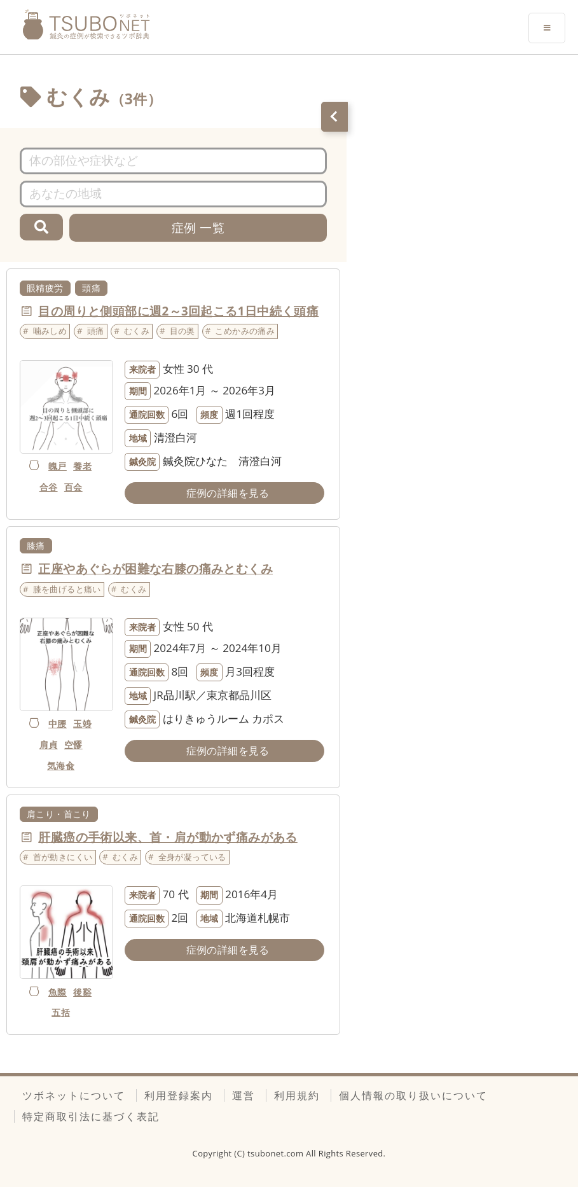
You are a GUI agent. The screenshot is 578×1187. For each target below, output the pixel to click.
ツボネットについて (73, 1095)
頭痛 (91, 288)
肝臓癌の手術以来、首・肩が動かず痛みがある (167, 837)
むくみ (136, 331)
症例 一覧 (198, 227)
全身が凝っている (192, 857)
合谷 (48, 487)
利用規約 (297, 1095)
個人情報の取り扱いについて (413, 1095)
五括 (61, 1012)
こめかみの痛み (245, 331)
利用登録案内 (178, 1095)
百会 (73, 487)
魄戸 (57, 466)
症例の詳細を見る (228, 493)
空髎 (73, 745)
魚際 (57, 992)
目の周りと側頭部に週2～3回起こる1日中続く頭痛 (178, 311)
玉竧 (82, 724)
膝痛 (36, 545)
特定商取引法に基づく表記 (91, 1116)
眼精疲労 (45, 288)
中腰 (57, 724)
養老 (82, 466)
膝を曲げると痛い (67, 589)
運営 (243, 1095)
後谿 (82, 992)
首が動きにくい (63, 857)
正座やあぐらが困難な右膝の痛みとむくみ (155, 568)
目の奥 (182, 331)
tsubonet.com (276, 1153)
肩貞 (48, 745)
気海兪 (60, 766)
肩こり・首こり (59, 814)
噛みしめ (50, 331)
